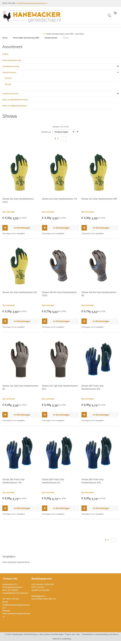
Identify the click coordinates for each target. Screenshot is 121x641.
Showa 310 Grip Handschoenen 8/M (99, 199)
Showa (8, 84)
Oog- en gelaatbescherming (15, 99)
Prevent (8, 78)
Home (5, 38)
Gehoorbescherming (11, 60)
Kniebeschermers (10, 93)
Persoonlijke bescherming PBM (26, 38)
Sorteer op (46, 132)
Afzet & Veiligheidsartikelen (14, 106)
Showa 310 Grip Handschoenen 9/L (19, 292)
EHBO (5, 54)
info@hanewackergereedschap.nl (32, 3)
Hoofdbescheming (10, 66)
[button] (13, 233)
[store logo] (31, 17)
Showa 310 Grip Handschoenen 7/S (59, 199)
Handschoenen (51, 38)
